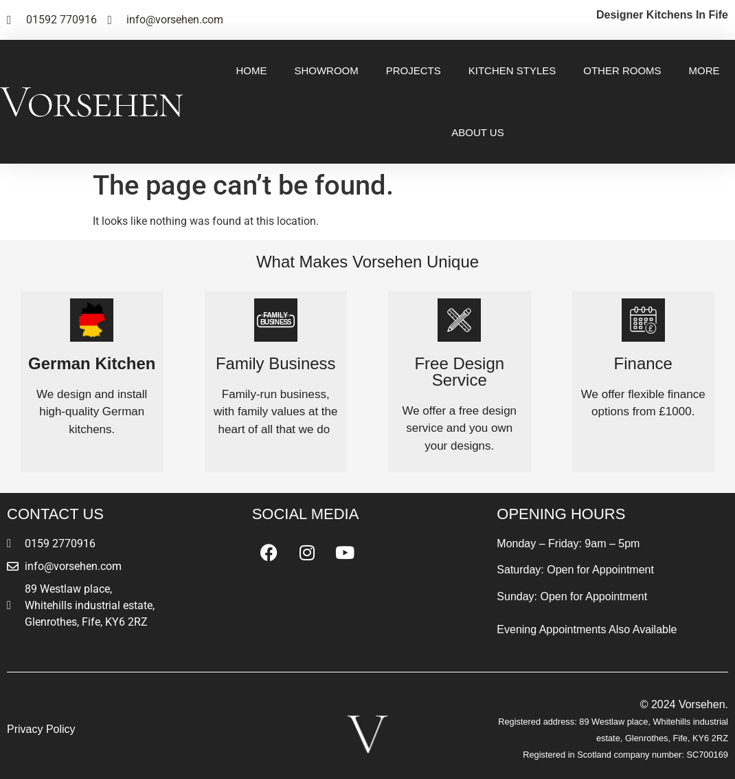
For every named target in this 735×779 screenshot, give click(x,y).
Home (251, 70)
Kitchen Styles (512, 70)
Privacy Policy (41, 729)
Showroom (326, 70)
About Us (477, 132)
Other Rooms (622, 70)
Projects (413, 70)
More (704, 70)
